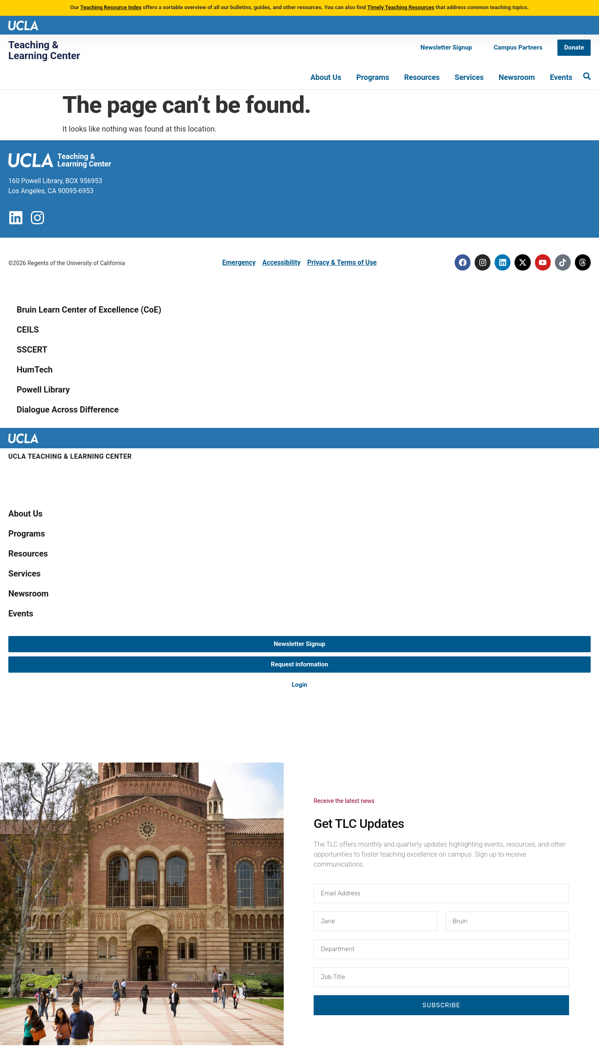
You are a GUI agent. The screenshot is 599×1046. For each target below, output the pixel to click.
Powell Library (43, 390)
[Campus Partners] (518, 48)
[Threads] (582, 262)
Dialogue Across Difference (68, 410)
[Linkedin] (499, 262)
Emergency (238, 262)
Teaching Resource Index (110, 7)
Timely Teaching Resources (400, 7)
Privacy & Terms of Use (341, 262)
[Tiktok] (561, 262)
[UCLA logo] (23, 24)
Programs (372, 77)
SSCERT (32, 350)
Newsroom (517, 77)
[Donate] (574, 48)
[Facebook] (457, 262)
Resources (422, 77)
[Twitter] (520, 262)
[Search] (587, 76)
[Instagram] (478, 262)
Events (561, 77)
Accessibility (281, 262)
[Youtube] (540, 262)
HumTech (35, 370)
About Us (325, 77)
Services (469, 77)
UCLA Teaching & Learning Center (70, 457)
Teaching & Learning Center (44, 50)
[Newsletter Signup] (446, 48)
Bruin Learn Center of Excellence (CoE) (89, 310)
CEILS (28, 330)
